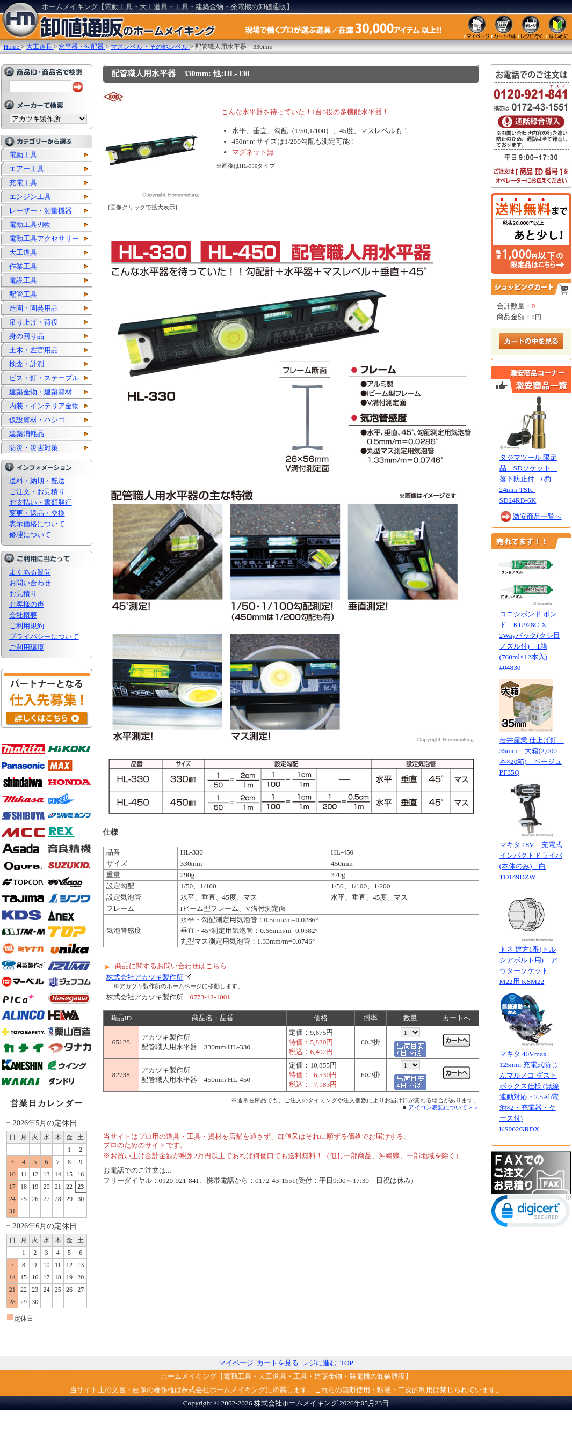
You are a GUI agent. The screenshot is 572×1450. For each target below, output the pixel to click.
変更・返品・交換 (37, 513)
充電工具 (23, 183)
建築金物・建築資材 (40, 392)
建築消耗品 (26, 434)
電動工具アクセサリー (44, 238)
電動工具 (23, 155)
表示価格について (37, 524)
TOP (346, 1363)
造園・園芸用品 (33, 308)
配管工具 (23, 294)
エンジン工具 (30, 197)
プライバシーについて (44, 636)
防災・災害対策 (33, 448)
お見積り (23, 594)
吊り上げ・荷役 (33, 322)
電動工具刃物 (30, 224)
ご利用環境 (26, 647)
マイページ (236, 1363)
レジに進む (319, 1363)
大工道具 (23, 252)
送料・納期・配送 (37, 481)
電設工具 (23, 280)
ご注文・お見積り (37, 492)
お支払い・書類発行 (40, 502)
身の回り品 (26, 336)
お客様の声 (26, 604)
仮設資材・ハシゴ (37, 420)
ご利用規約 (26, 626)
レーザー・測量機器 (40, 211)
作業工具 (23, 266)
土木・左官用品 (33, 350)
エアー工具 (26, 169)
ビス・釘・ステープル (44, 378)
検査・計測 (26, 364)
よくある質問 (30, 572)
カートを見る (278, 1363)
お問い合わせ (30, 583)
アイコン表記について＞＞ (443, 1107)
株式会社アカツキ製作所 (144, 977)
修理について (30, 535)
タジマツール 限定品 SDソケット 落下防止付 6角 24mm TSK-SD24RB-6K (529, 478)
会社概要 (23, 615)
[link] (531, 1213)
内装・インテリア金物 (44, 406)
